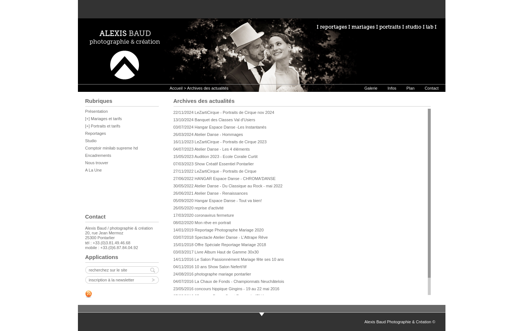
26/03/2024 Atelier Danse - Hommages (208, 134)
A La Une (93, 170)
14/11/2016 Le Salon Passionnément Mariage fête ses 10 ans (228, 259)
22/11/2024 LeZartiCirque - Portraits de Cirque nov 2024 (224, 112)
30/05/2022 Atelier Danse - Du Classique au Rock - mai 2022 (228, 186)
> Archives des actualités (206, 88)
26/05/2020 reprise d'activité (198, 208)
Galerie (371, 88)
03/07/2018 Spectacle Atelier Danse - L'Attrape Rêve (220, 237)
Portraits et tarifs (105, 126)
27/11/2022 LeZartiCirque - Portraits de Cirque (215, 171)
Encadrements (98, 155)
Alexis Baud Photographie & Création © (400, 322)
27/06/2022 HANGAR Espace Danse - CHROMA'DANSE (224, 178)
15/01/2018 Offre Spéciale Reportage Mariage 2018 (219, 244)
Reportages (95, 133)
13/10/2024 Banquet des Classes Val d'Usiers (214, 120)
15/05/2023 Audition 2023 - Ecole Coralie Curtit (215, 156)
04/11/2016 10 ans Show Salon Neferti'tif (210, 267)
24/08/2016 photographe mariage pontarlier (212, 274)
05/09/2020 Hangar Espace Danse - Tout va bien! (217, 200)
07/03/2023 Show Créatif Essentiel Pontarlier (213, 164)
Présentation (96, 111)
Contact (431, 88)
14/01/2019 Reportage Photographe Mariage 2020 (218, 230)
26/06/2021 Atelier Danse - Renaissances (210, 193)
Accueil (176, 88)
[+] (88, 118)
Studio (91, 140)
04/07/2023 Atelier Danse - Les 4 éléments (211, 149)
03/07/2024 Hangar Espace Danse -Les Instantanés (219, 127)
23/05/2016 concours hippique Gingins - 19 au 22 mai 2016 (226, 289)
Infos (391, 88)
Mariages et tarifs (106, 118)
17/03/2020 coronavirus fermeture (203, 215)
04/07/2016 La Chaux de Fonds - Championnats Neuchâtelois (228, 281)
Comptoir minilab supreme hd (111, 148)
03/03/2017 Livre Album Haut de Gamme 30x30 (216, 252)
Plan (410, 88)
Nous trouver (96, 163)
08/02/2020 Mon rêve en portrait (202, 222)
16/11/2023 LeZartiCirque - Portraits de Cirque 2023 (220, 142)
